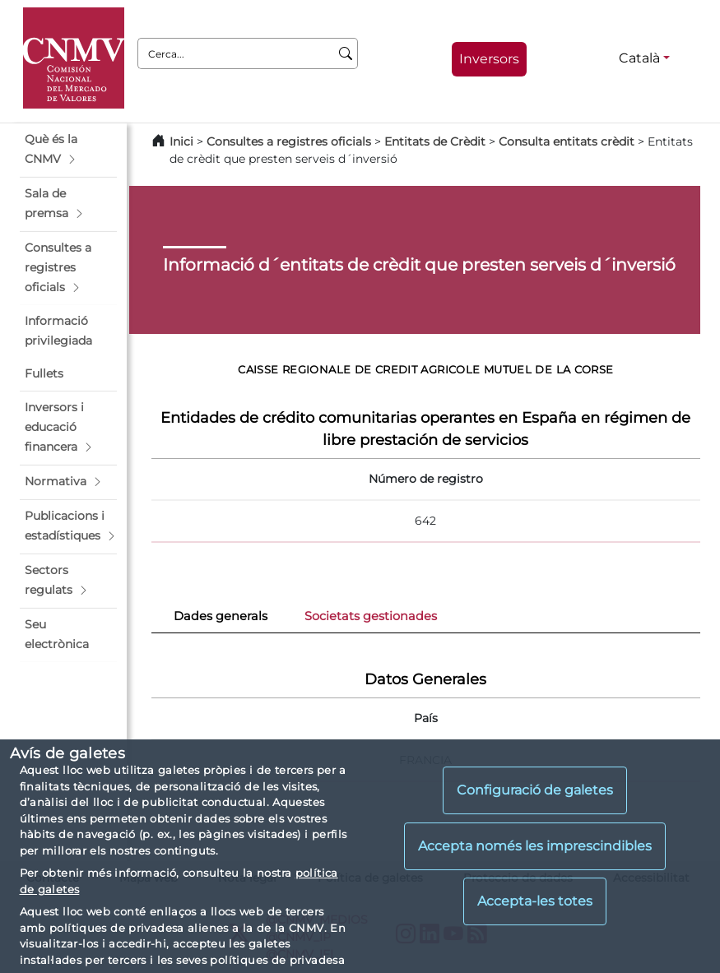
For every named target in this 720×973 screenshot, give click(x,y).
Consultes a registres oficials (289, 141)
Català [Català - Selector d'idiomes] (639, 58)
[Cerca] (346, 53)
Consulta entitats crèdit (566, 141)
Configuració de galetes (535, 790)
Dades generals (220, 616)
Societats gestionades (370, 616)
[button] (68, 149)
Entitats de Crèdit (434, 141)
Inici (181, 141)
